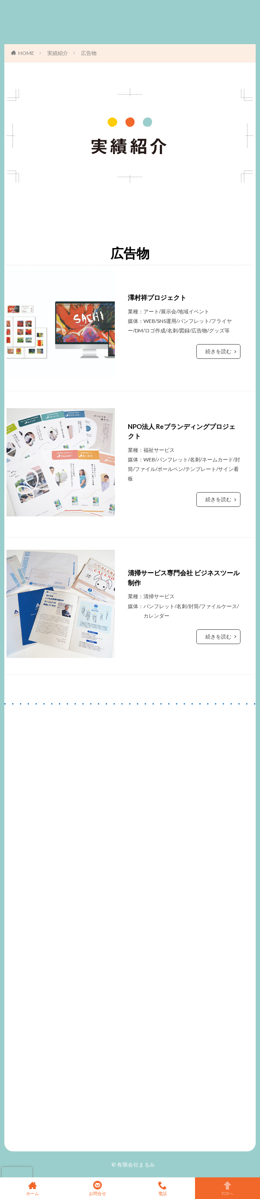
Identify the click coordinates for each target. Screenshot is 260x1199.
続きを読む (218, 351)
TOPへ (227, 1188)
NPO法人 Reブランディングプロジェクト (181, 431)
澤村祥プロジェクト (157, 297)
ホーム (32, 1188)
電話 (162, 1188)
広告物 (89, 53)
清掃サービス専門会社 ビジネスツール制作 (184, 578)
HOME (26, 53)
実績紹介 (57, 53)
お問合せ (97, 1188)
